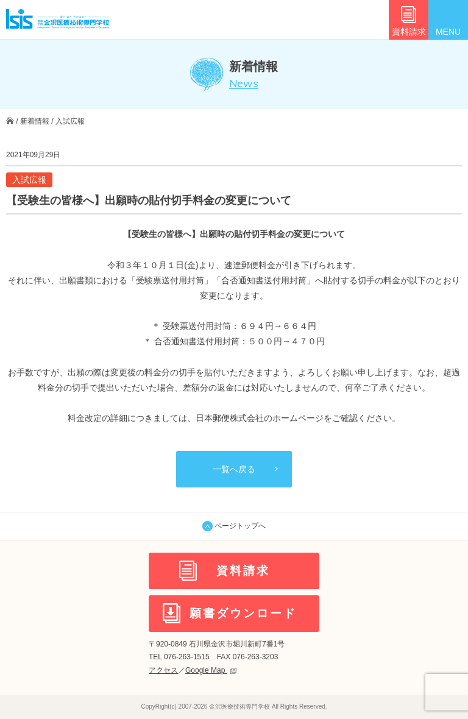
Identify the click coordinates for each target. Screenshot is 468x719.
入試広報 (70, 121)
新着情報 (34, 121)
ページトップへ (234, 526)
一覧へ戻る (234, 469)
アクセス (163, 670)
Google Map (210, 670)
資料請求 (409, 32)
